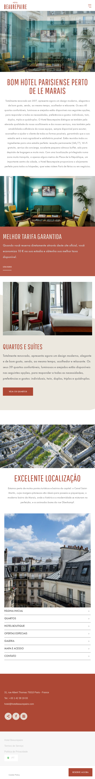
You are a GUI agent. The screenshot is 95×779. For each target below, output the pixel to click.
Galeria (9, 641)
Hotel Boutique (14, 626)
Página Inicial (13, 611)
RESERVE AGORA (80, 772)
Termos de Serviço (13, 746)
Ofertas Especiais (15, 633)
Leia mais (18, 267)
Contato (10, 656)
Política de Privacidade (16, 751)
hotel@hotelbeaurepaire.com (19, 704)
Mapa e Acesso (14, 648)
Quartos (10, 618)
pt (12, 758)
